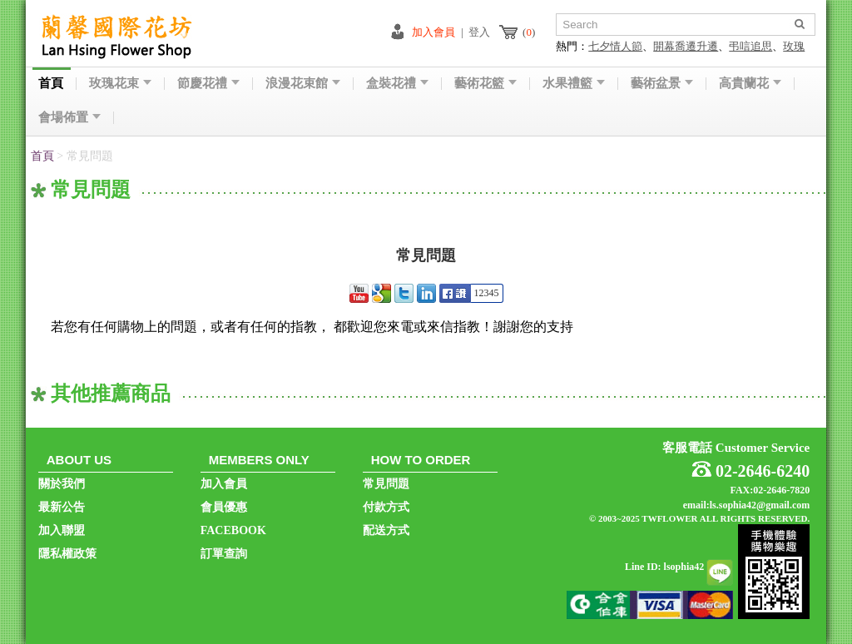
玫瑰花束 (120, 83)
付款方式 (386, 507)
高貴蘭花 (750, 83)
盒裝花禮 (397, 83)
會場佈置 (69, 117)
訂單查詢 (224, 553)
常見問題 (386, 484)
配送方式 (386, 530)
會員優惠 (224, 507)
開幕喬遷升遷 (685, 46)
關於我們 (61, 484)
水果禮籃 (573, 83)
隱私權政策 (67, 553)
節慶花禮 (208, 83)
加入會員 (433, 32)
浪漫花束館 (302, 83)
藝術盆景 (662, 83)
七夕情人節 (615, 46)
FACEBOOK (233, 530)
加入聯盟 (61, 530)
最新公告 (61, 507)
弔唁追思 (750, 46)
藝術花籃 (485, 83)
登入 (479, 32)
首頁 (50, 83)
